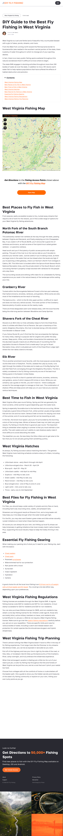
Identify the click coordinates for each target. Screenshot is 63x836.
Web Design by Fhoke (38, 782)
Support (4, 780)
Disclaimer (35, 780)
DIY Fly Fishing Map (35, 183)
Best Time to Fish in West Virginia (16, 87)
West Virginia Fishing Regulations (16, 96)
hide (31, 77)
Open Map (31, 192)
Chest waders (10, 553)
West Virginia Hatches (12, 89)
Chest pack (9, 556)
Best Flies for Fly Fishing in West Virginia (18, 92)
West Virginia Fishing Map (13, 82)
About (4, 777)
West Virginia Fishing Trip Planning (16, 99)
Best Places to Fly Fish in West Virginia (18, 84)
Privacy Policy (36, 777)
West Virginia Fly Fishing (12, 15)
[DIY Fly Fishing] (12, 3)
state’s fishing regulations (38, 620)
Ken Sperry (15, 32)
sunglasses (16, 559)
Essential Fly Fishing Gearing (14, 94)
